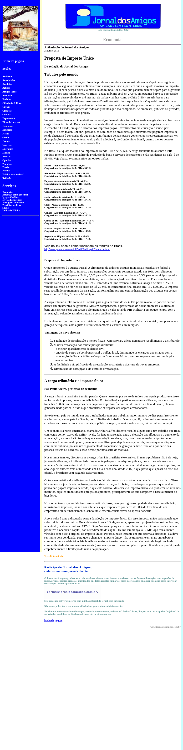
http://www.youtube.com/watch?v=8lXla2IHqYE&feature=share (77, 249)
